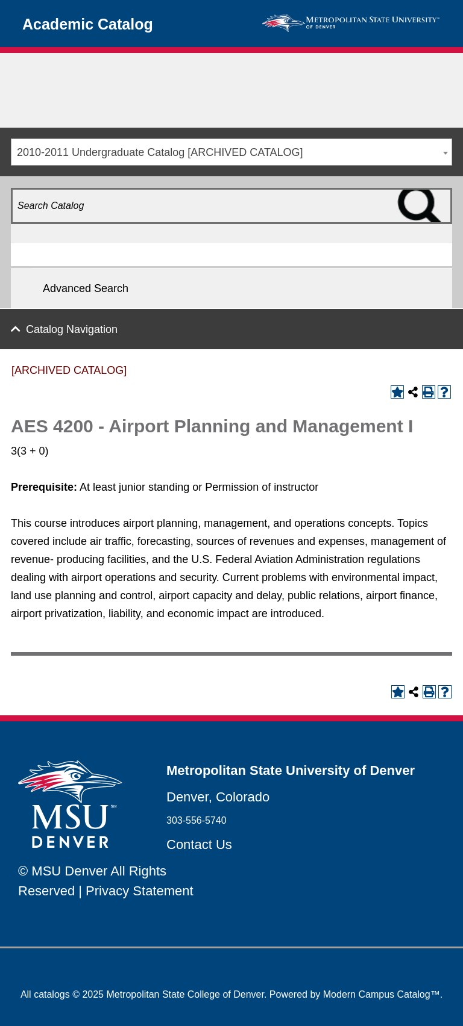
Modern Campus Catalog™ (381, 994)
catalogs (52, 994)
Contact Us (199, 844)
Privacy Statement (140, 890)
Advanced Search (85, 288)
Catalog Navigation (72, 329)
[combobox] (231, 152)
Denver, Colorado (217, 796)
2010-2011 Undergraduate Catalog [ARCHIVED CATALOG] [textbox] (160, 152)
